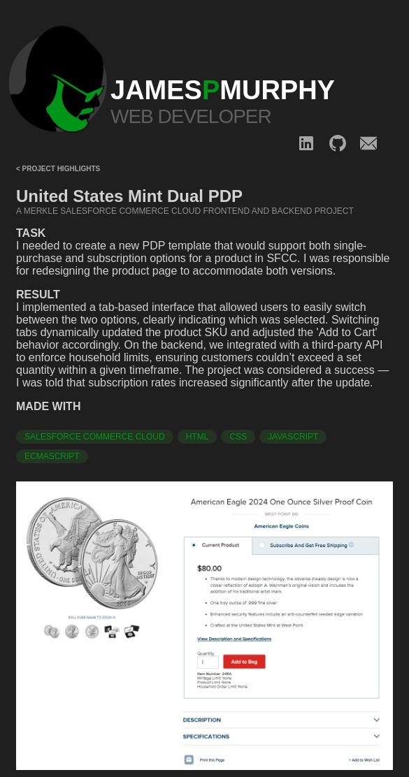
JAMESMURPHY (222, 90)
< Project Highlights (58, 169)
